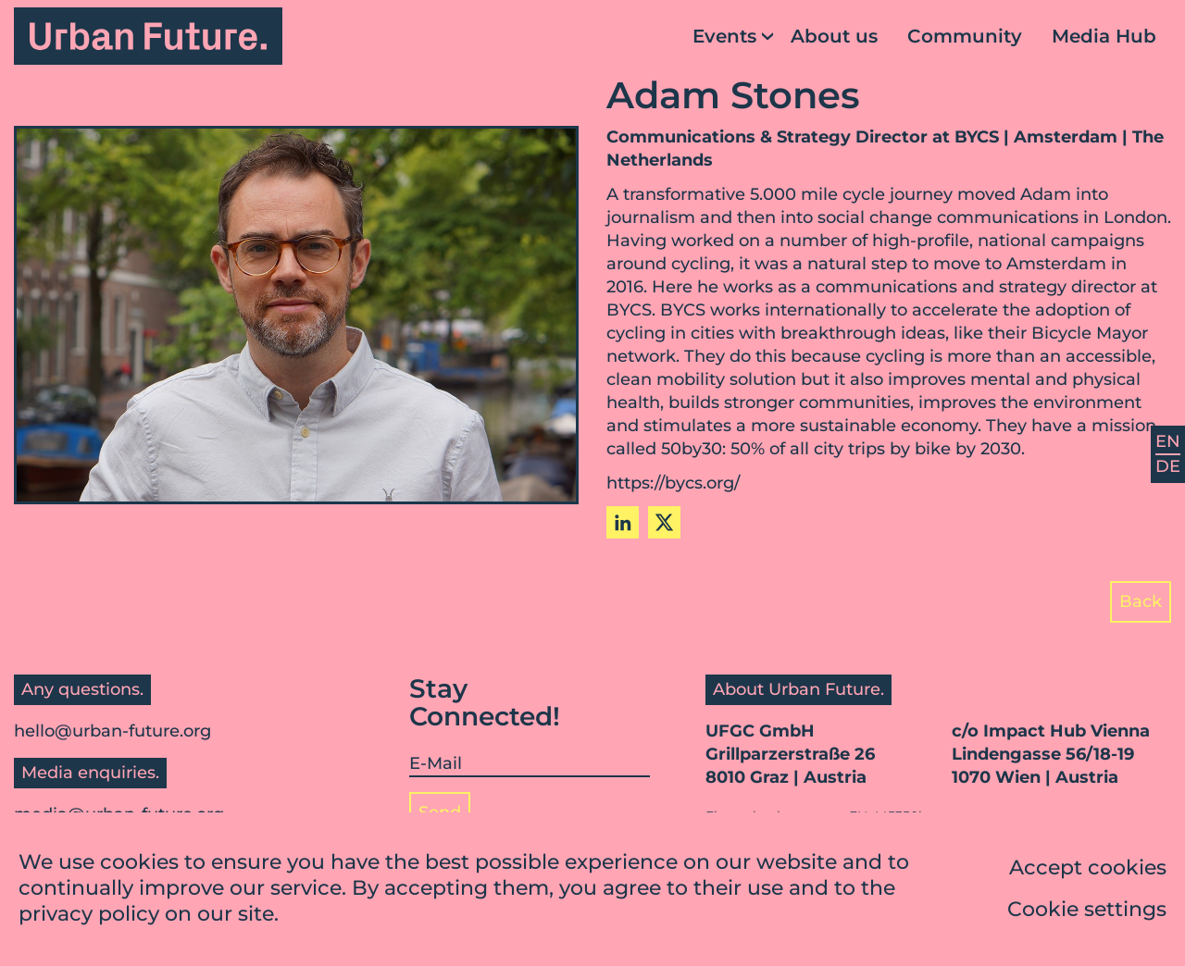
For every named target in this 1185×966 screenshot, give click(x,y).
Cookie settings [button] (1086, 910)
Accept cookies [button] (1087, 869)
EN (1167, 441)
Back (1140, 601)
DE (1167, 466)
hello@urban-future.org (112, 731)
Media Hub (1104, 36)
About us (834, 36)
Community (964, 36)
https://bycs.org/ (673, 483)
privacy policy (89, 915)
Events (724, 36)
